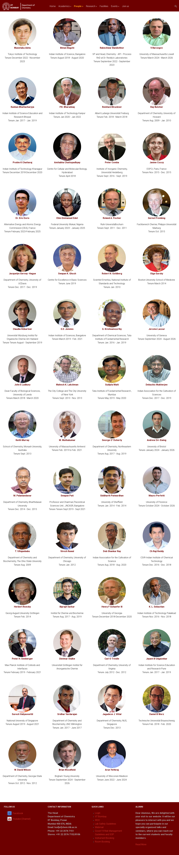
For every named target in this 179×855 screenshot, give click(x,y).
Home (53, 6)
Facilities (104, 6)
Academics (64, 6)
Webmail (99, 827)
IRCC (97, 820)
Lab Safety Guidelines (105, 823)
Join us (125, 6)
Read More (141, 844)
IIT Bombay (101, 816)
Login (97, 813)
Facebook (18, 813)
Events (115, 6)
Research (91, 6)
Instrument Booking (104, 838)
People (78, 6)
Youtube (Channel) (21, 819)
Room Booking (102, 841)
